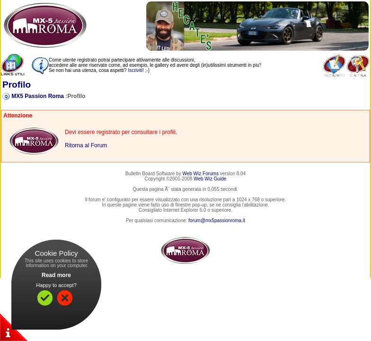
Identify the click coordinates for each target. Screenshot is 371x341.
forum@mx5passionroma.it (216, 220)
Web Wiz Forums (200, 173)
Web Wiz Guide (210, 178)
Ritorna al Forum (86, 145)
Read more (56, 275)
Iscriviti (135, 70)
